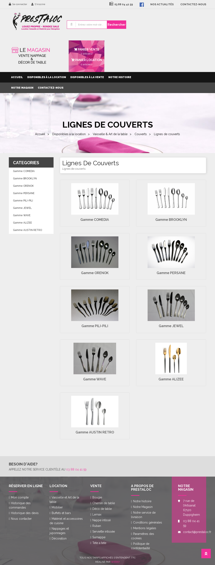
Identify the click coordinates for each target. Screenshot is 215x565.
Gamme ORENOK (23, 185)
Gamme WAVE (21, 215)
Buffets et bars (61, 513)
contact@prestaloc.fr (191, 532)
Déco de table (102, 508)
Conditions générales (147, 522)
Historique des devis (25, 513)
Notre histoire (119, 77)
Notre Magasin (22, 87)
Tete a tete (99, 543)
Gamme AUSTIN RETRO (27, 230)
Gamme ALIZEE (22, 222)
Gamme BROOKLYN (25, 178)
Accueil (17, 77)
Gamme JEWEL (22, 208)
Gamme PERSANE (23, 193)
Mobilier (57, 507)
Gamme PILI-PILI (23, 200)
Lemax (96, 514)
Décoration (59, 538)
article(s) (86, 62)
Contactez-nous (50, 87)
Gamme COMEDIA (24, 171)
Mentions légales (144, 528)
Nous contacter (21, 518)
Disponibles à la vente (87, 77)
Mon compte (20, 497)
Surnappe (98, 537)
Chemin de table (103, 503)
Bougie (97, 497)
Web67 (115, 561)
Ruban (96, 526)
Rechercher (117, 24)
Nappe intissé (101, 520)
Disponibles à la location (46, 77)
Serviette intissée (103, 531)
